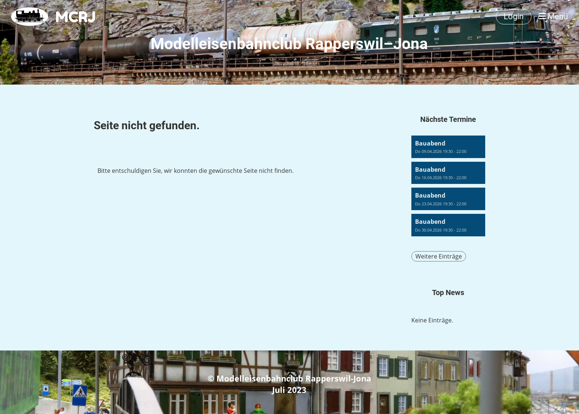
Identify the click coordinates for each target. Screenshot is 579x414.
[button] (448, 147)
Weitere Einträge (438, 256)
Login (514, 16)
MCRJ (75, 16)
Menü (553, 16)
